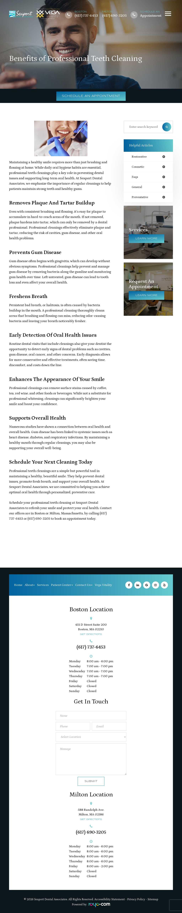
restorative (140, 156)
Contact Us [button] (83, 585)
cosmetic (138, 167)
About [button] (30, 585)
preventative (141, 197)
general (137, 187)
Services (43, 585)
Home (18, 585)
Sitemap (153, 899)
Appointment (150, 16)
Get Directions (91, 634)
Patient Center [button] (62, 585)
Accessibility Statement (109, 899)
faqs (135, 177)
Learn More (146, 240)
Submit (91, 781)
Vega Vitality (103, 585)
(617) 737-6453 (86, 16)
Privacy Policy (136, 899)
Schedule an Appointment (91, 96)
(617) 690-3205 (114, 16)
